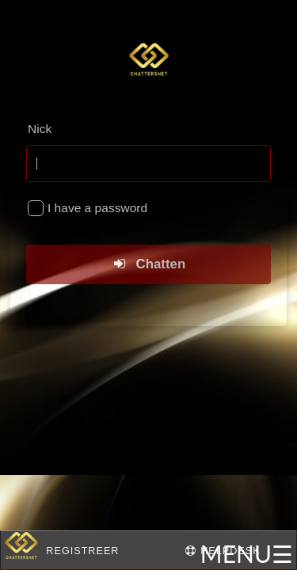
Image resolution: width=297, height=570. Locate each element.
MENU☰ (246, 553)
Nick (39, 128)
